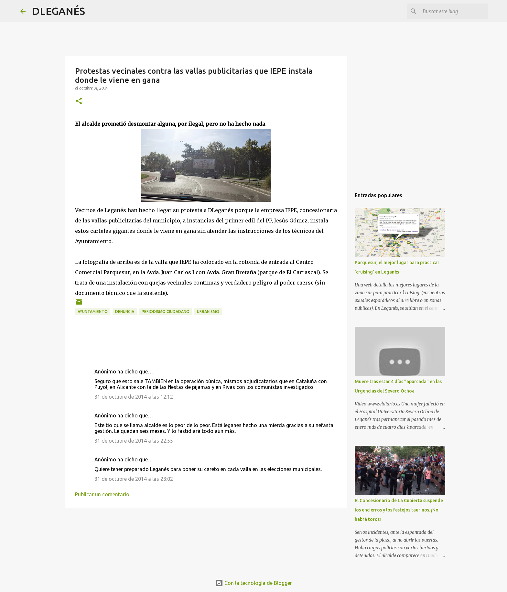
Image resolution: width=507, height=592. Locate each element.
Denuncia (124, 311)
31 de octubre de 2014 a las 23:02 (133, 479)
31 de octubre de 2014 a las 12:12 (133, 397)
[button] (79, 101)
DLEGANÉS (58, 11)
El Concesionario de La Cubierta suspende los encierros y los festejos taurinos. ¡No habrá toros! (399, 510)
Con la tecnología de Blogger (253, 583)
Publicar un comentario (102, 494)
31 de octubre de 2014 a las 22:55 (133, 441)
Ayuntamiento (93, 311)
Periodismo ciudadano (165, 311)
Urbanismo (208, 311)
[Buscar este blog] (454, 11)
